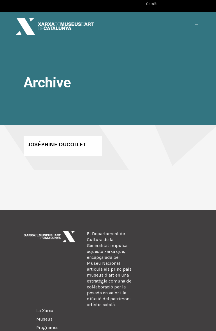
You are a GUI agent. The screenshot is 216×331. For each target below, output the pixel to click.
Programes (47, 327)
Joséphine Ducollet (57, 144)
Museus (44, 319)
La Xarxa (44, 310)
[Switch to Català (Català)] (151, 3)
